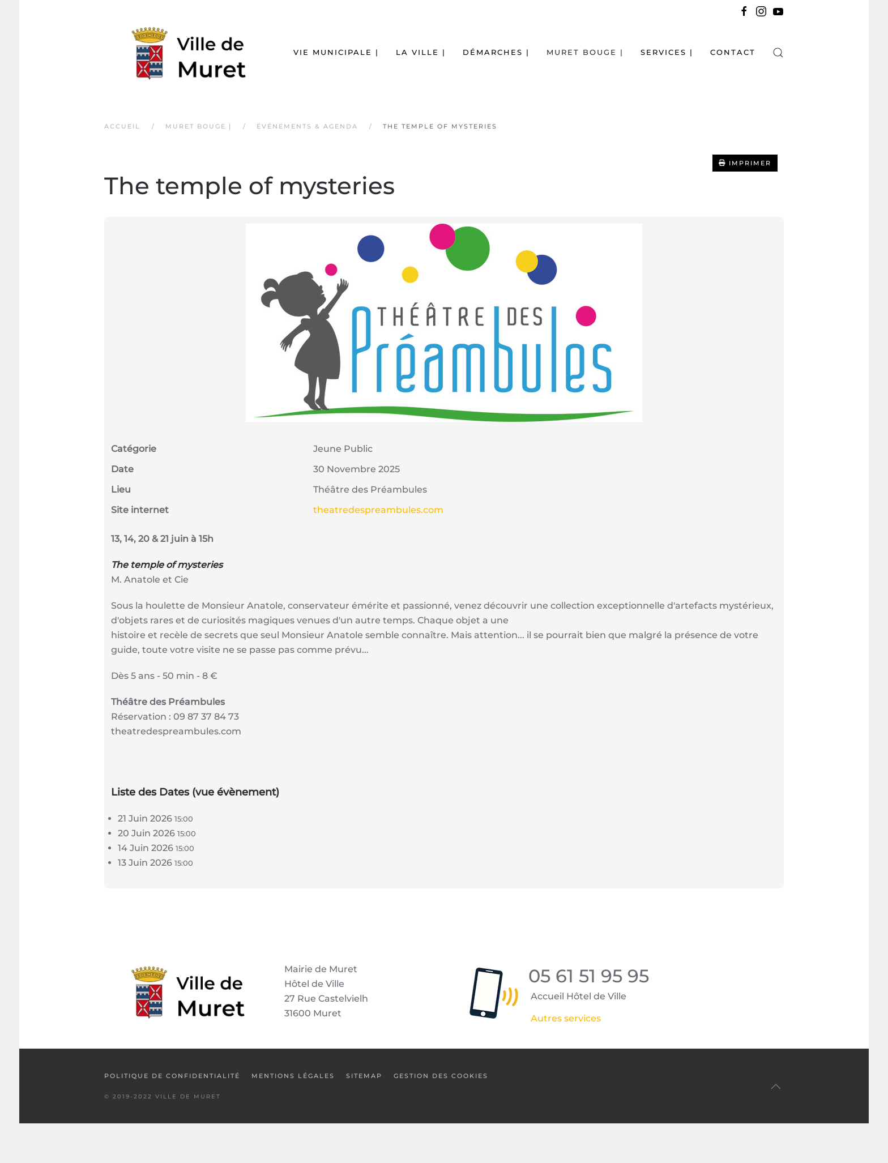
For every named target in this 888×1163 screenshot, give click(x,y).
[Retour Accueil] (175, 52)
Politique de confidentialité (172, 1076)
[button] (778, 52)
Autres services (566, 1018)
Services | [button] (667, 52)
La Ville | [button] (421, 52)
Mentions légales (293, 1076)
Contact (732, 52)
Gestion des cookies (441, 1076)
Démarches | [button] (496, 52)
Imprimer (745, 163)
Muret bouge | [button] (585, 52)
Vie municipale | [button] (336, 52)
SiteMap (364, 1076)
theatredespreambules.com (378, 509)
